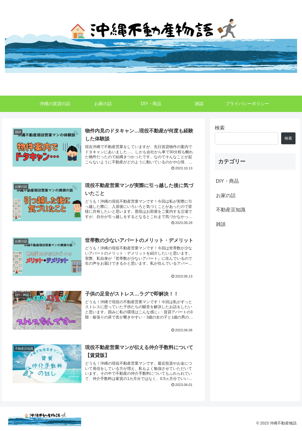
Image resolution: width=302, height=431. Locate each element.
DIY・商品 (227, 181)
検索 (220, 128)
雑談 (221, 224)
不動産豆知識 (230, 209)
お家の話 (226, 195)
